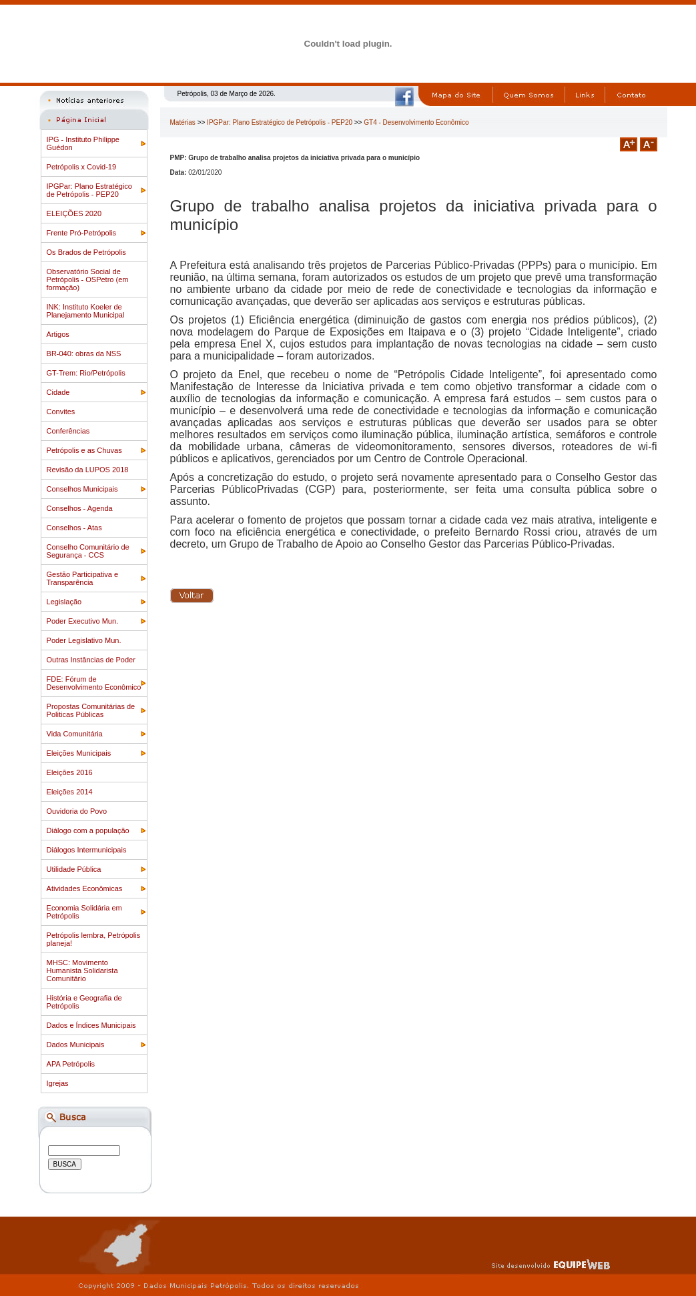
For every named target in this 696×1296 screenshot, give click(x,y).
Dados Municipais (76, 1045)
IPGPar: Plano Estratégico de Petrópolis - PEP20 (89, 190)
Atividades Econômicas (85, 888)
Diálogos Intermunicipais (87, 850)
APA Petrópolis (71, 1064)
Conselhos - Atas (74, 528)
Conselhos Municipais (82, 489)
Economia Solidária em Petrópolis (84, 912)
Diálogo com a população (88, 830)
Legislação (64, 602)
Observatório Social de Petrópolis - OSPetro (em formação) (88, 279)
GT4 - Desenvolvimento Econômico (416, 122)
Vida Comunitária (75, 734)
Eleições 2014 (70, 792)
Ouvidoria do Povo (77, 811)
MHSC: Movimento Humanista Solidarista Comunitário (82, 970)
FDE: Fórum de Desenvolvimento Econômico (94, 683)
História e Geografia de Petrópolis (84, 1002)
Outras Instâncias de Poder (91, 660)
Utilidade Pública (74, 869)
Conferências (68, 431)
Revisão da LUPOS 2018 (88, 470)
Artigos (58, 334)
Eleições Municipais (79, 753)
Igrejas (58, 1083)
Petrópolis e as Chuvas (84, 450)
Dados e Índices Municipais (91, 1025)
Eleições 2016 (70, 772)
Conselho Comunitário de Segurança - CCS (88, 551)
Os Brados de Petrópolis (86, 252)
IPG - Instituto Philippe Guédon (83, 143)
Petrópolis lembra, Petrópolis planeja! (94, 939)
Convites (61, 412)
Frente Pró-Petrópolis (82, 233)
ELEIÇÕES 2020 (74, 213)
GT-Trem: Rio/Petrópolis (86, 373)
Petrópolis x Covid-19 (82, 167)
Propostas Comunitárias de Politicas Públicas (91, 710)
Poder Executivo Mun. (83, 621)
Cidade (58, 392)
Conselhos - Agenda (80, 508)
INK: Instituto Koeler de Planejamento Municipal (86, 311)
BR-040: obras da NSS (84, 354)
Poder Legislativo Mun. (84, 640)
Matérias (183, 122)
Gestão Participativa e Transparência (83, 578)
